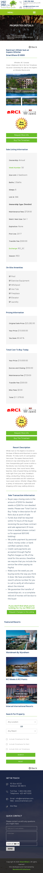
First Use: (13, 234)
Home (8, 36)
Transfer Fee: (14, 241)
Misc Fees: (13, 390)
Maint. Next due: (16, 219)
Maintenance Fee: (16, 375)
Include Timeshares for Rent (19, 744)
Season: (12, 256)
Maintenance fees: (16, 212)
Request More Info (21, 135)
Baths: (11, 182)
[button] (21, 722)
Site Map (13, 806)
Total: (11, 397)
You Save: (13, 338)
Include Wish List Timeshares (19, 749)
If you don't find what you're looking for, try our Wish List (21, 607)
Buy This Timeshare (21, 140)
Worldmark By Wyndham (17, 653)
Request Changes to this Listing (21, 612)
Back (33, 47)
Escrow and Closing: (17, 368)
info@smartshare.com (31, 6)
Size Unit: (13, 175)
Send (10, 849)
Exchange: (13, 248)
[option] (14, 101)
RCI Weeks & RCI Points (16, 679)
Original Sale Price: (17, 323)
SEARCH (21, 755)
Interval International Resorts (19, 706)
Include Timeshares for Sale (19, 739)
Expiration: (13, 226)
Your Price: (13, 331)
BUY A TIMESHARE (18, 36)
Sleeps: (12, 190)
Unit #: (11, 197)
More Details (21, 640)
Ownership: (13, 160)
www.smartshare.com (23, 801)
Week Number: (15, 168)
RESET (20, 761)
